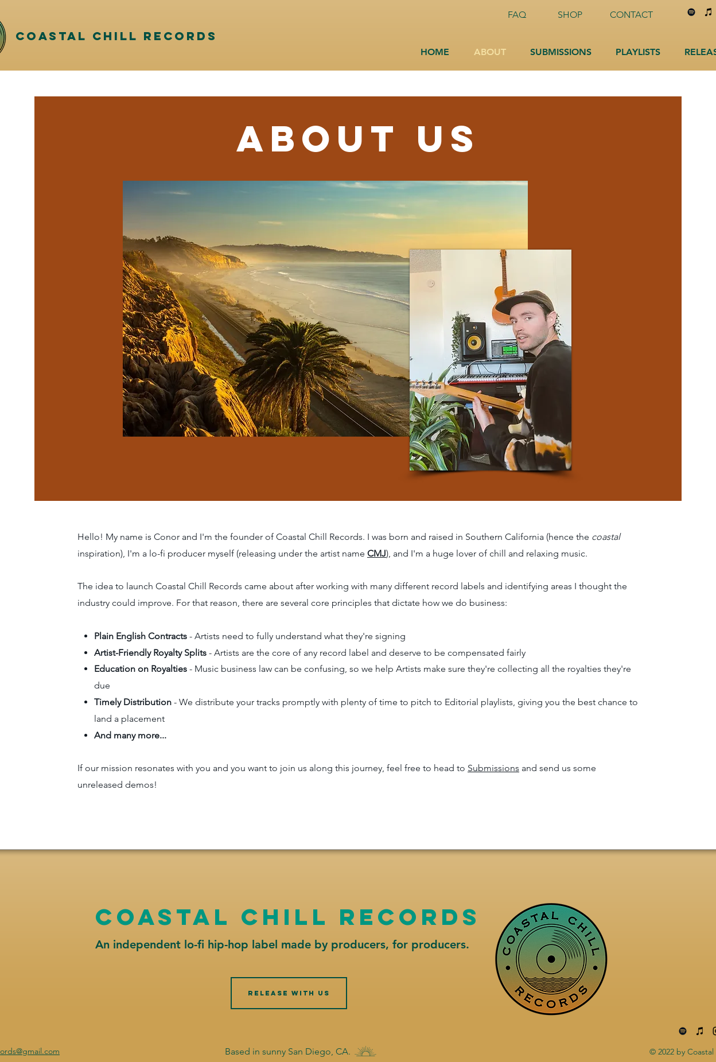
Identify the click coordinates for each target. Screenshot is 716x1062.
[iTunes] (708, 12)
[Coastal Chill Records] (140, 36)
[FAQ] (518, 15)
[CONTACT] (632, 15)
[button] (561, 52)
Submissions (493, 768)
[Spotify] (691, 12)
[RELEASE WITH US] (289, 993)
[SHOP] (571, 15)
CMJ (376, 553)
